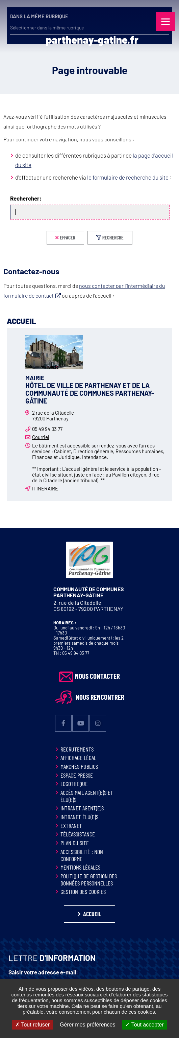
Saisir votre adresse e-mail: (43, 972)
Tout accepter (144, 1025)
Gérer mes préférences (88, 1025)
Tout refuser (32, 1025)
